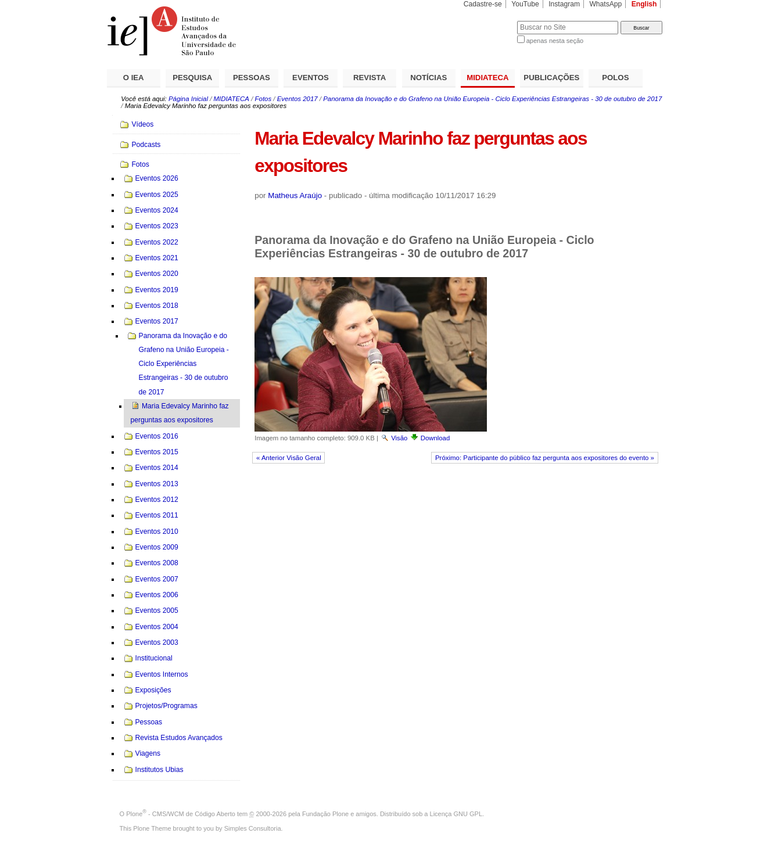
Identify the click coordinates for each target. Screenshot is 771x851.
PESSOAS (251, 77)
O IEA (133, 77)
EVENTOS (310, 77)
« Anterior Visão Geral (288, 457)
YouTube (525, 4)
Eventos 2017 (297, 98)
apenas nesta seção (554, 40)
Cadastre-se (483, 4)
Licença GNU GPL (456, 813)
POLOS (615, 77)
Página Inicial (188, 98)
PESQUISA (192, 77)
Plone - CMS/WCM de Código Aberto (180, 813)
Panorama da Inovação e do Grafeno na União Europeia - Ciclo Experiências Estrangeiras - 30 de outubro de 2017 (492, 98)
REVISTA (369, 77)
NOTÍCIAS (428, 77)
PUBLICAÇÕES (551, 77)
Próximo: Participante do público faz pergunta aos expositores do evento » (544, 457)
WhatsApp (605, 4)
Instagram (564, 4)
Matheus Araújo (295, 195)
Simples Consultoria (252, 828)
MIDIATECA (487, 77)
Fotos (263, 98)
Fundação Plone (325, 813)
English (644, 4)
